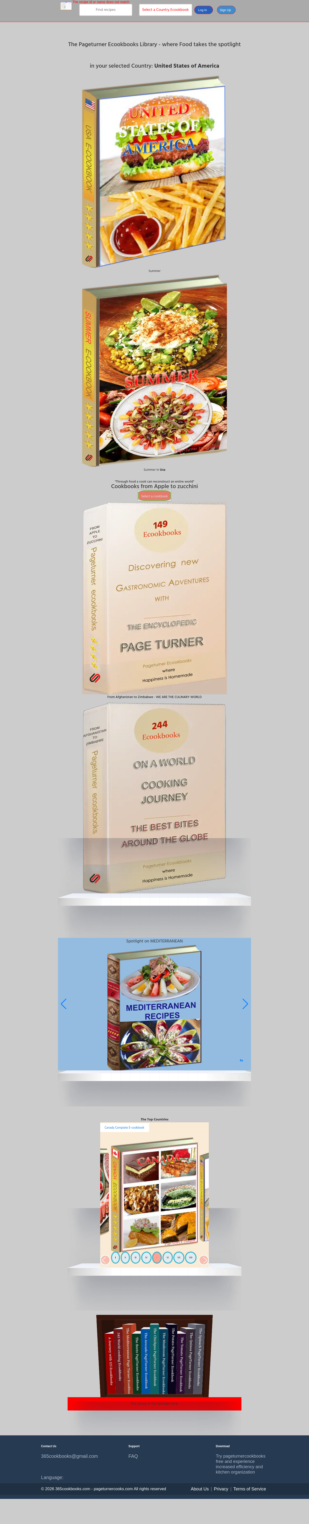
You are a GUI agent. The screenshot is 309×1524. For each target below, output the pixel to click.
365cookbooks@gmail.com (67, 1456)
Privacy (221, 1489)
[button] (245, 1004)
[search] (105, 10)
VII (178, 1258)
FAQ (133, 1456)
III (135, 1258)
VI (168, 1258)
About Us (200, 1489)
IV (146, 1258)
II (125, 1258)
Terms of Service (249, 1489)
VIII (190, 1258)
